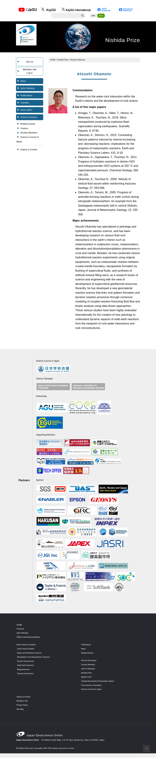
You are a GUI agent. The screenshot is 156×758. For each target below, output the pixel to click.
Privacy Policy (23, 705)
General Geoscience (26, 674)
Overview (21, 629)
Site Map (20, 709)
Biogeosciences (23, 670)
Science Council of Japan (27, 139)
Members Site (22, 701)
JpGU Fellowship (88, 669)
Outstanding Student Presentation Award (98, 681)
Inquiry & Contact (28, 150)
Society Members (28, 133)
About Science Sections (27, 645)
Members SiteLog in (29, 72)
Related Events (27, 124)
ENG (101, 16)
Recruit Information (89, 661)
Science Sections (28, 117)
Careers (24, 128)
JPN (93, 16)
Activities (24, 103)
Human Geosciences (26, 661)
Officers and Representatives (29, 637)
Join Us (29, 62)
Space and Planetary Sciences (30, 653)
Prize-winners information (92, 686)
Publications (26, 95)
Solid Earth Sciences (26, 666)
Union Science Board (26, 649)
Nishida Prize (63, 60)
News (23, 81)
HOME (53, 60)
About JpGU (26, 110)
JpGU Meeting (27, 88)
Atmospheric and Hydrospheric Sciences (34, 657)
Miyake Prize (86, 677)
